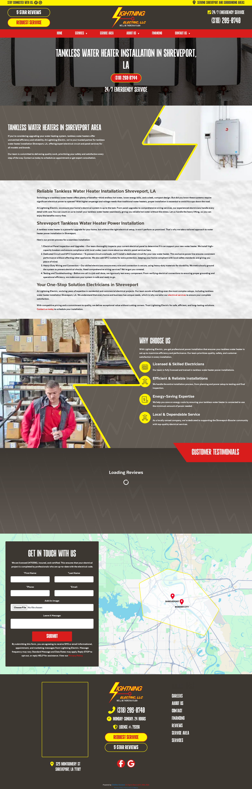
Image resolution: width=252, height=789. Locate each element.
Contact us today (45, 309)
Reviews (177, 726)
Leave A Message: (52, 615)
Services (177, 741)
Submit (52, 636)
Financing (157, 33)
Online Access (118, 785)
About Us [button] (131, 33)
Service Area (107, 33)
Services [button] (80, 33)
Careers (177, 696)
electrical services (177, 295)
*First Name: (30, 573)
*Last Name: (74, 573)
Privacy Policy (76, 655)
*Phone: (30, 587)
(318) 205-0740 (226, 21)
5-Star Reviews (29, 13)
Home (59, 33)
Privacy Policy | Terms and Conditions (126, 788)
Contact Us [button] (181, 33)
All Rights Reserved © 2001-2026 (137, 785)
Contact (177, 711)
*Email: (74, 587)
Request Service (28, 23)
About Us (177, 704)
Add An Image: (52, 600)
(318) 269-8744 (126, 78)
